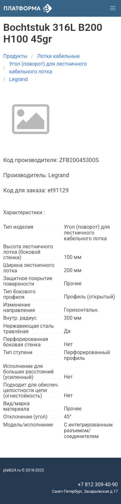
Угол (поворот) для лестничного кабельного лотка (48, 68)
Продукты (15, 56)
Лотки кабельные (58, 56)
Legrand (18, 79)
